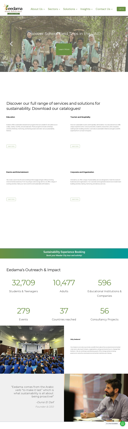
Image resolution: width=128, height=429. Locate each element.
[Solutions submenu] (76, 9)
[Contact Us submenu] (112, 9)
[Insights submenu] (92, 9)
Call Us (121, 9)
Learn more (11, 146)
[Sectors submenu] (59, 9)
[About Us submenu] (44, 9)
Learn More (64, 49)
